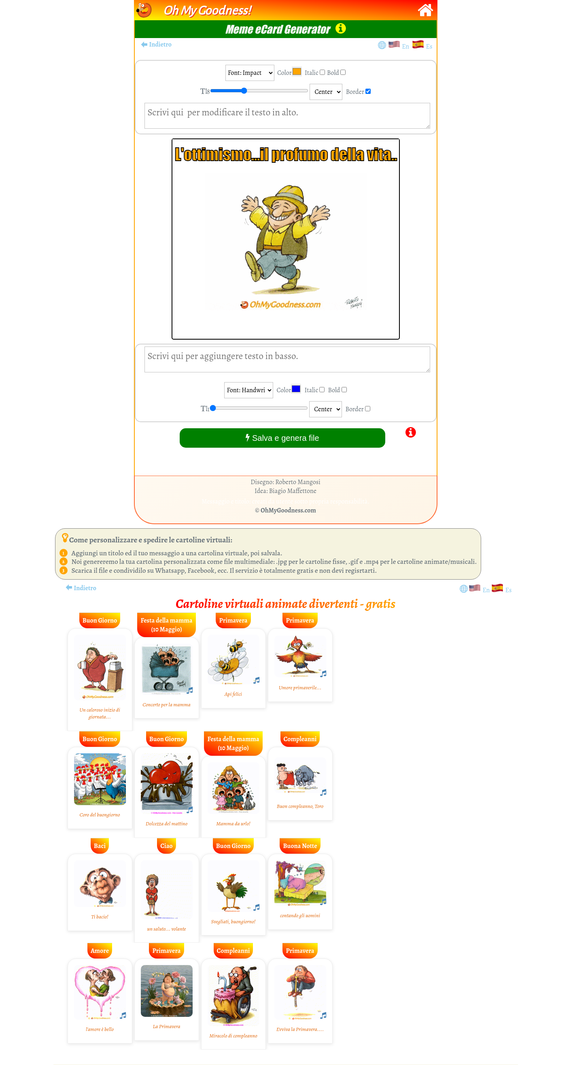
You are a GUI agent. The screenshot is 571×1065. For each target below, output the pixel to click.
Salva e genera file (282, 437)
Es (429, 46)
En (407, 46)
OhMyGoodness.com (288, 510)
